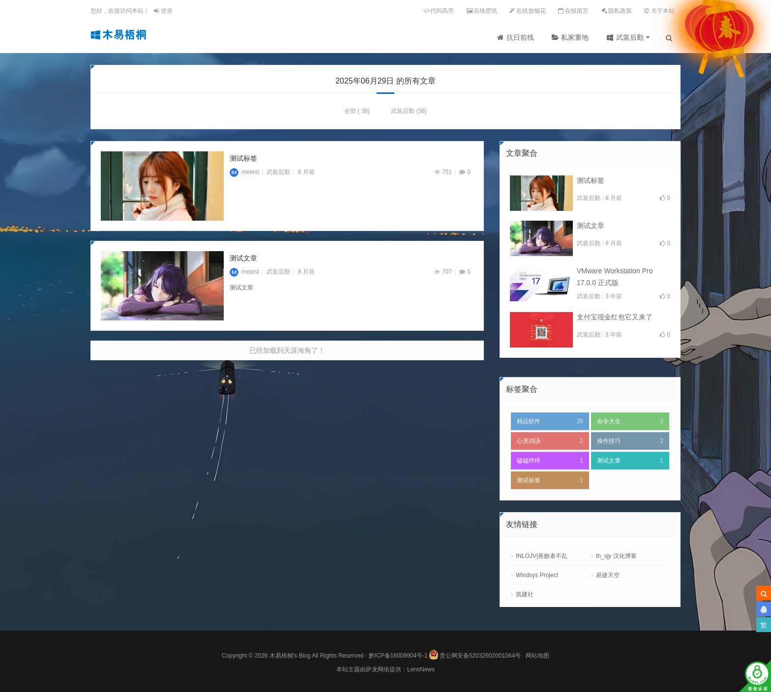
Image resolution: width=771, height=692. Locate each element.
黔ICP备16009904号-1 (398, 655)
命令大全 (630, 455)
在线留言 (577, 10)
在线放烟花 (531, 10)
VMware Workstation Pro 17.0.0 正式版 (615, 279)
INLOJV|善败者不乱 (541, 590)
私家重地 (575, 37)
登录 (163, 10)
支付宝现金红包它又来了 (614, 319)
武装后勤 (630, 37)
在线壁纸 (485, 10)
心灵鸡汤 (550, 475)
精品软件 (550, 455)
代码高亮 (442, 10)
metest (244, 174)
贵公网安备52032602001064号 (475, 653)
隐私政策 (620, 10)
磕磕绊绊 (550, 495)
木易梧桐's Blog (290, 655)
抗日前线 (520, 37)
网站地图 (537, 655)
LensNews (421, 669)
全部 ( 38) (357, 113)
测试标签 (243, 161)
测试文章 (243, 260)
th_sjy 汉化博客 (616, 590)
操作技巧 (630, 475)
